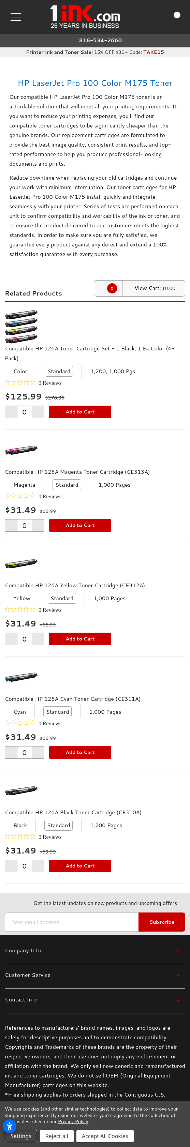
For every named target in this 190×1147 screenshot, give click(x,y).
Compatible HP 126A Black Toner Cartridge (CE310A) (73, 812)
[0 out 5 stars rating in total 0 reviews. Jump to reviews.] (33, 383)
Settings (21, 1136)
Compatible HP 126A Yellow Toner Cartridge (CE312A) (75, 585)
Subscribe (161, 922)
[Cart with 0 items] (171, 17)
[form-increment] (24, 412)
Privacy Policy (73, 1121)
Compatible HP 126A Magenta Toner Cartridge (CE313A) (77, 472)
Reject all (56, 1136)
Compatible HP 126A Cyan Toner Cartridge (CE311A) (73, 699)
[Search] (146, 16)
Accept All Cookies (105, 1136)
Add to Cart (79, 411)
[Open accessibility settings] (9, 1126)
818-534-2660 (100, 40)
